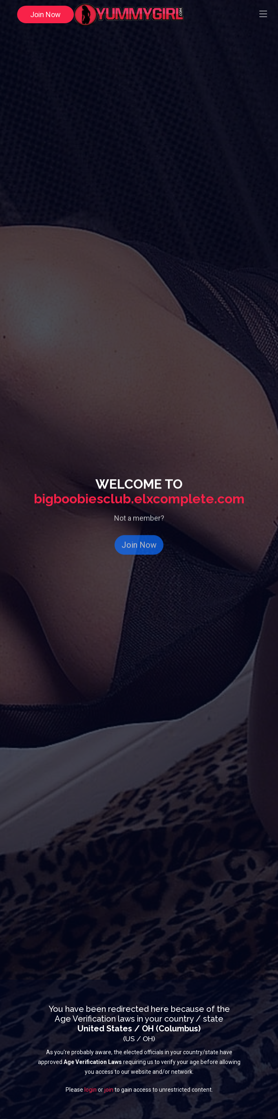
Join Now (45, 14)
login (90, 1090)
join (108, 1090)
